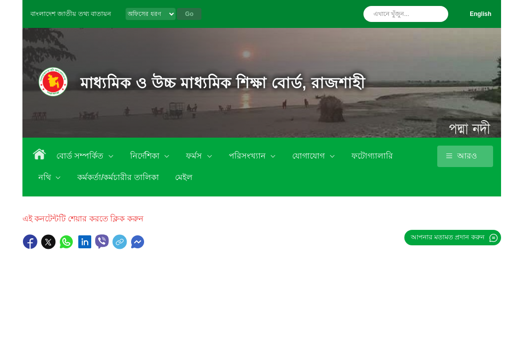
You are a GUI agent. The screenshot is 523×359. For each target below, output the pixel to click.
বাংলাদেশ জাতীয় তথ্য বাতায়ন (71, 13)
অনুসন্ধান (438, 14)
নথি (45, 177)
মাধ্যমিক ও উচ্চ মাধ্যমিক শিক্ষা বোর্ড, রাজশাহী (222, 83)
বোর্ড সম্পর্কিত (81, 156)
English (480, 13)
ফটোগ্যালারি (372, 156)
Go (189, 13)
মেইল (183, 177)
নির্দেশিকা (146, 156)
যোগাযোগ (309, 156)
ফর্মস (195, 156)
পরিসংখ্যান (248, 156)
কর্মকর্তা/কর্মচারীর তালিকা (118, 177)
